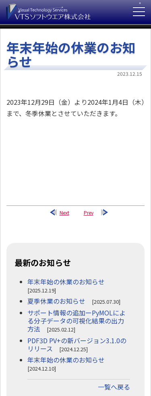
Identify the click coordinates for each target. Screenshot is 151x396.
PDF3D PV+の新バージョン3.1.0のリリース (76, 344)
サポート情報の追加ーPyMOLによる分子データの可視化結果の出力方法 (76, 321)
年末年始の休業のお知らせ (66, 281)
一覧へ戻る (114, 387)
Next (64, 212)
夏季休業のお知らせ (56, 301)
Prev (88, 212)
